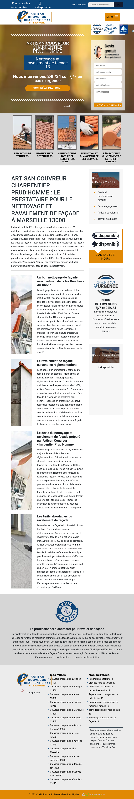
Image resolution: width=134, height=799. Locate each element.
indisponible (20, 3)
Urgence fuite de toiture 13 (102, 682)
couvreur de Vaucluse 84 (102, 747)
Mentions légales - (71, 794)
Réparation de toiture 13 (101, 679)
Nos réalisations (48, 88)
